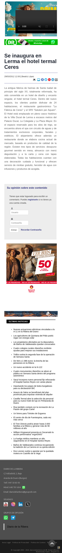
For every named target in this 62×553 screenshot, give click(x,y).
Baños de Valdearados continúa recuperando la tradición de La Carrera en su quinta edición (34, 446)
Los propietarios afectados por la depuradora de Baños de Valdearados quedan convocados (34, 343)
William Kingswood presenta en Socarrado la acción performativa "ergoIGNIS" (33, 433)
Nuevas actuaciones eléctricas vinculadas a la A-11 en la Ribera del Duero (34, 330)
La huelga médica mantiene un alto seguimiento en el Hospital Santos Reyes (31, 439)
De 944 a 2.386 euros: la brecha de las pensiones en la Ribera (30, 362)
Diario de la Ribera (17, 526)
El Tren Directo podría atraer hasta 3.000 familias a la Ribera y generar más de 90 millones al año (31, 426)
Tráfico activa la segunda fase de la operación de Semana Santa (34, 355)
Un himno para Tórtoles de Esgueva (29, 413)
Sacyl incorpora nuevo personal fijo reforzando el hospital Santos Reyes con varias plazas (34, 381)
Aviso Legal (6, 542)
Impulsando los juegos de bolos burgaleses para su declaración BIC (32, 387)
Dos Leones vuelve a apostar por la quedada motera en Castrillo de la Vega (33, 452)
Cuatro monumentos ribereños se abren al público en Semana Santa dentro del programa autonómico (34, 373)
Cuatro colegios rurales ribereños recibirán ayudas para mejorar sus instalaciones (32, 349)
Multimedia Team (43, 552)
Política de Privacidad (20, 542)
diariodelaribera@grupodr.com (22, 492)
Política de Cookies (38, 542)
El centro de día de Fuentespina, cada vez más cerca (32, 418)
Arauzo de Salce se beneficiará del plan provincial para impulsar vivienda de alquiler (33, 393)
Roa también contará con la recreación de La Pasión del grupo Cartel (33, 408)
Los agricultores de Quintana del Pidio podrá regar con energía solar (33, 337)
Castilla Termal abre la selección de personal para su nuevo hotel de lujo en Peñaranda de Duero (33, 401)
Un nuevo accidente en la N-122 (27, 367)
